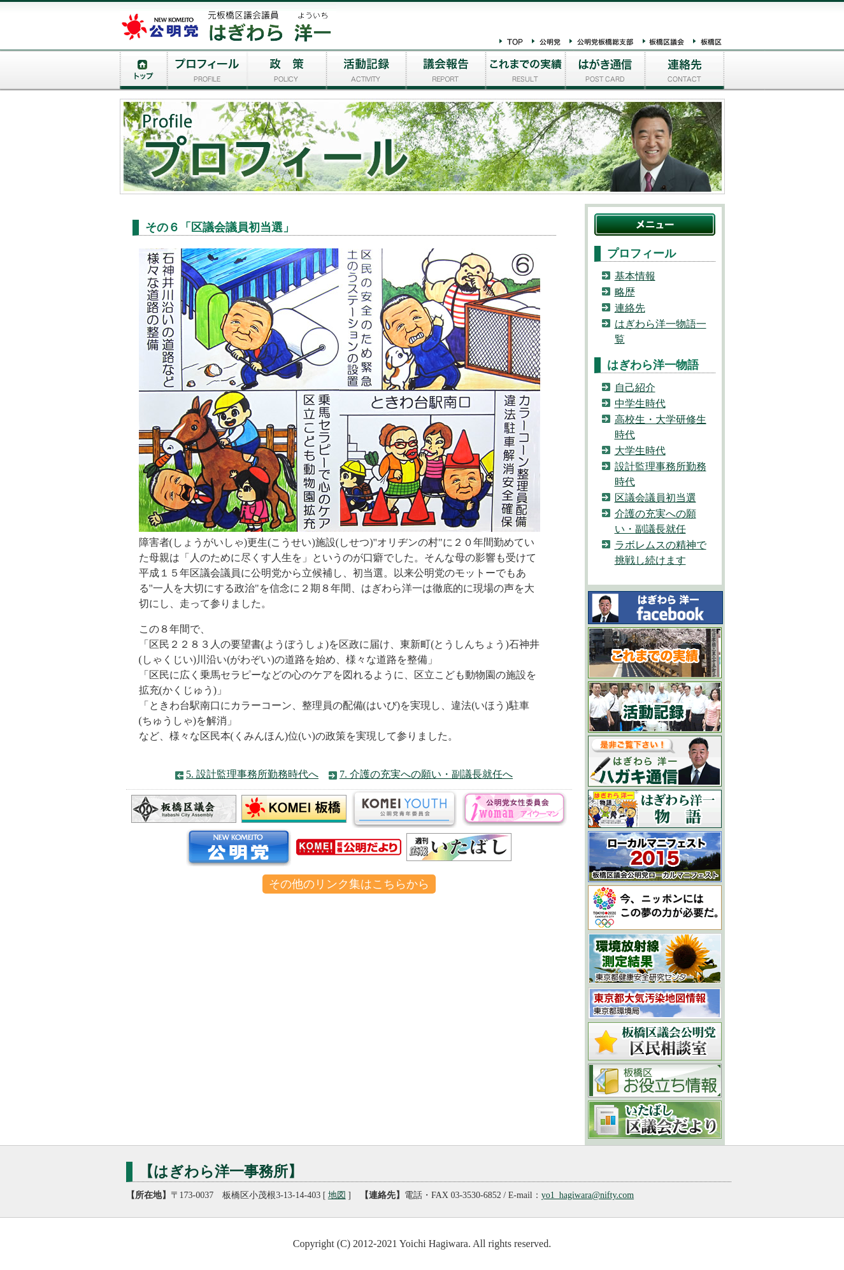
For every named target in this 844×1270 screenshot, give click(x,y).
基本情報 (635, 276)
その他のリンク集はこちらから (349, 884)
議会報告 (446, 71)
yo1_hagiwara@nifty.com (587, 1195)
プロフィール (207, 71)
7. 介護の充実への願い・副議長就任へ (426, 774)
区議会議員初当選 (655, 497)
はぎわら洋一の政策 (287, 71)
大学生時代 (640, 450)
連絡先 (684, 71)
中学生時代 (640, 403)
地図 (337, 1195)
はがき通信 (605, 71)
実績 (526, 71)
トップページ (144, 71)
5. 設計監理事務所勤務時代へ (252, 774)
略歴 (625, 292)
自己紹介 (635, 387)
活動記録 (366, 71)
